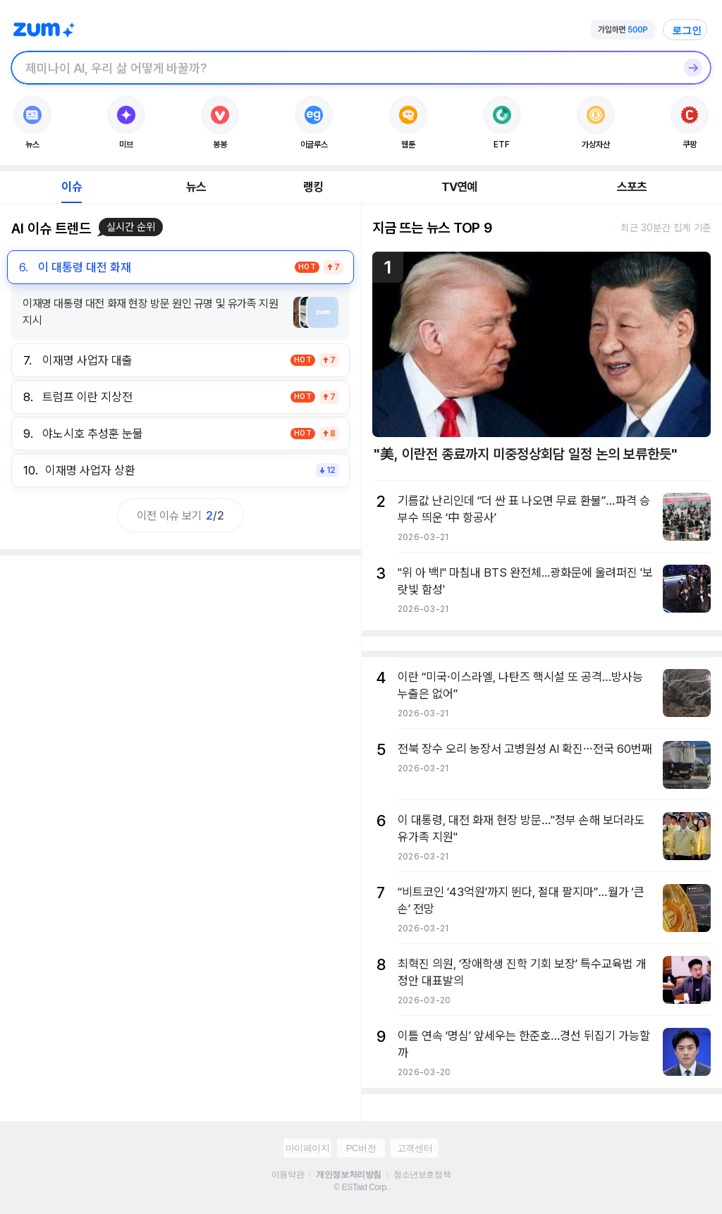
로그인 (687, 30)
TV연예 (459, 187)
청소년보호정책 (422, 1174)
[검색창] (342, 67)
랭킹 (313, 187)
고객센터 (414, 1148)
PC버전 (361, 1148)
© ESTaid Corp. (361, 1187)
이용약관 (287, 1174)
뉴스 (196, 187)
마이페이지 (308, 1148)
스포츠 (632, 187)
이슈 (71, 187)
